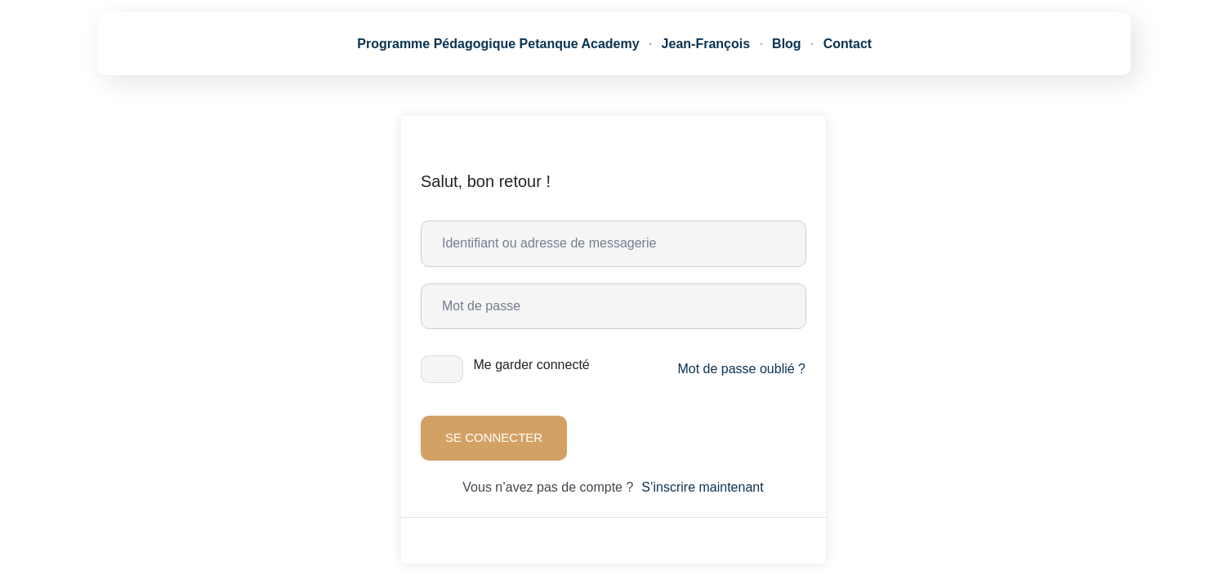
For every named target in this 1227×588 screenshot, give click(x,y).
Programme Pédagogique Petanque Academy (498, 44)
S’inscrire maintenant (702, 487)
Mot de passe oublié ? (741, 369)
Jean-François (706, 44)
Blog (786, 44)
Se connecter (493, 437)
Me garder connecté (531, 365)
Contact (847, 44)
